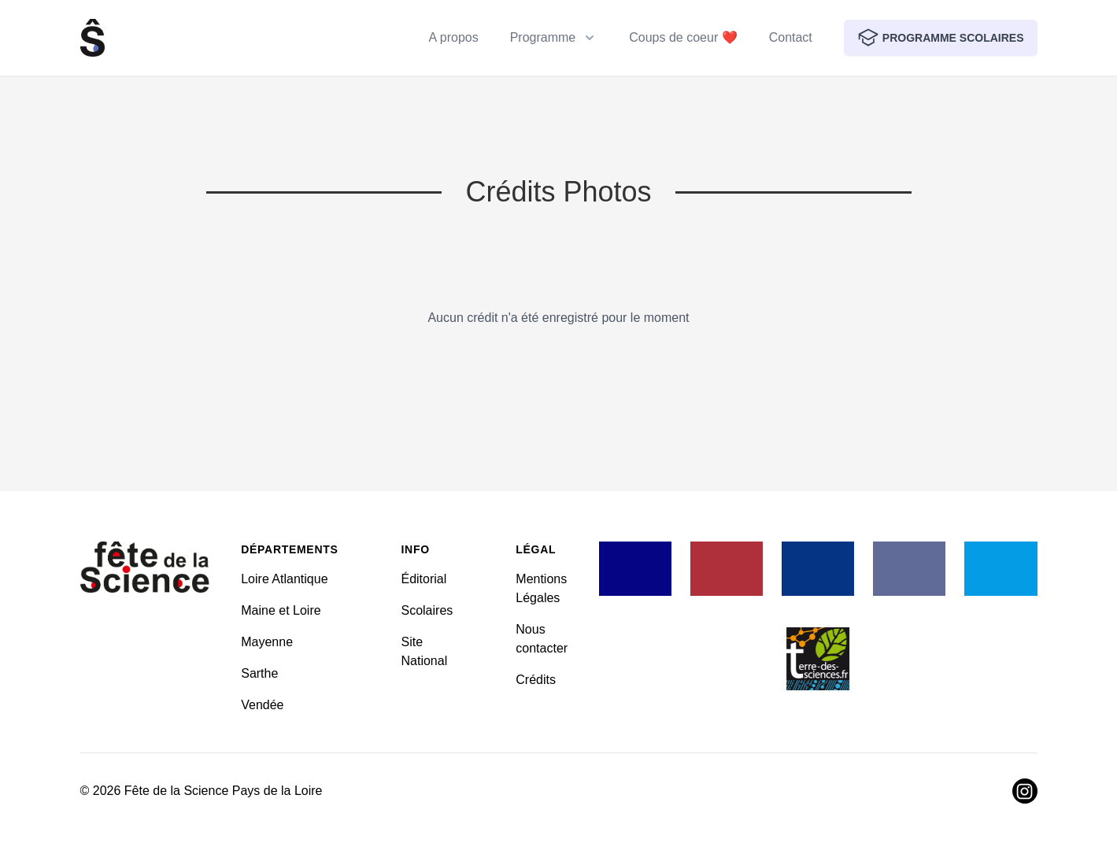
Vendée (262, 705)
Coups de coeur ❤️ (683, 37)
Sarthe (259, 673)
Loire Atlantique (284, 579)
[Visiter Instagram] (1024, 791)
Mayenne (267, 642)
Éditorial (423, 579)
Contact (790, 37)
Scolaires (427, 610)
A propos (454, 37)
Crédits (536, 679)
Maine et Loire (280, 610)
